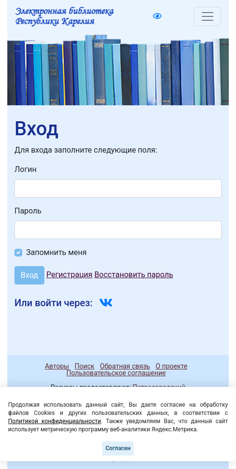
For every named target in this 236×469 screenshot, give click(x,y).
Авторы (57, 366)
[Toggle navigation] (207, 16)
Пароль (28, 210)
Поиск (85, 366)
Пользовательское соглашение (116, 373)
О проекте (171, 366)
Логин (25, 169)
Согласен (117, 448)
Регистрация (69, 274)
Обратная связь (125, 366)
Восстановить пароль (134, 274)
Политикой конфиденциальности (54, 421)
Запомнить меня (56, 252)
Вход (29, 275)
